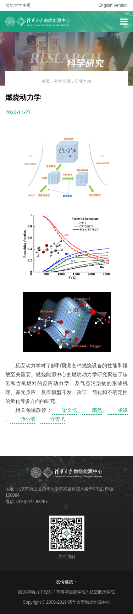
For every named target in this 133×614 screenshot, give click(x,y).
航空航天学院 (102, 591)
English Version (113, 5)
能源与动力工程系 (35, 591)
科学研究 (62, 81)
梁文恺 (69, 410)
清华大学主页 (18, 5)
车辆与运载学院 (71, 591)
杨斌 (123, 410)
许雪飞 (57, 419)
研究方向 (83, 81)
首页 (45, 81)
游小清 (27, 419)
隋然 (97, 410)
